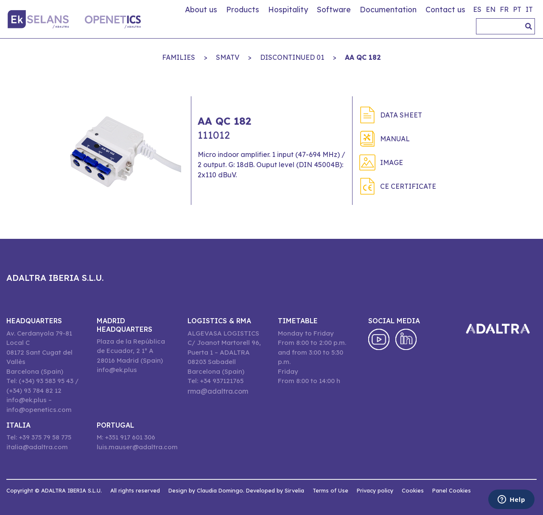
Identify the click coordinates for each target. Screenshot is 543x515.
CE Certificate (408, 186)
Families (178, 57)
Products (242, 9)
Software (334, 9)
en (490, 9)
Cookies (413, 490)
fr (504, 9)
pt (517, 9)
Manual (395, 138)
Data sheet (401, 115)
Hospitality (288, 9)
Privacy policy (375, 490)
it (529, 9)
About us (201, 9)
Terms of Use (330, 490)
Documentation (388, 9)
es (477, 9)
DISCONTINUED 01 (292, 57)
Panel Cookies (451, 490)
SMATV (227, 57)
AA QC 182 (363, 57)
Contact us (445, 9)
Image (391, 162)
